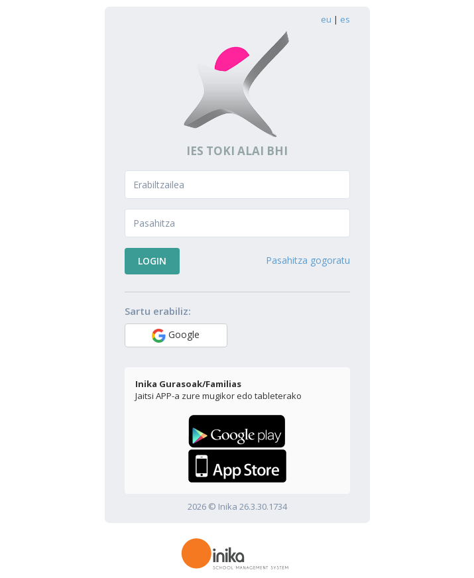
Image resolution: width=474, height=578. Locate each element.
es (345, 19)
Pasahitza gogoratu (308, 260)
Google (176, 335)
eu (326, 19)
